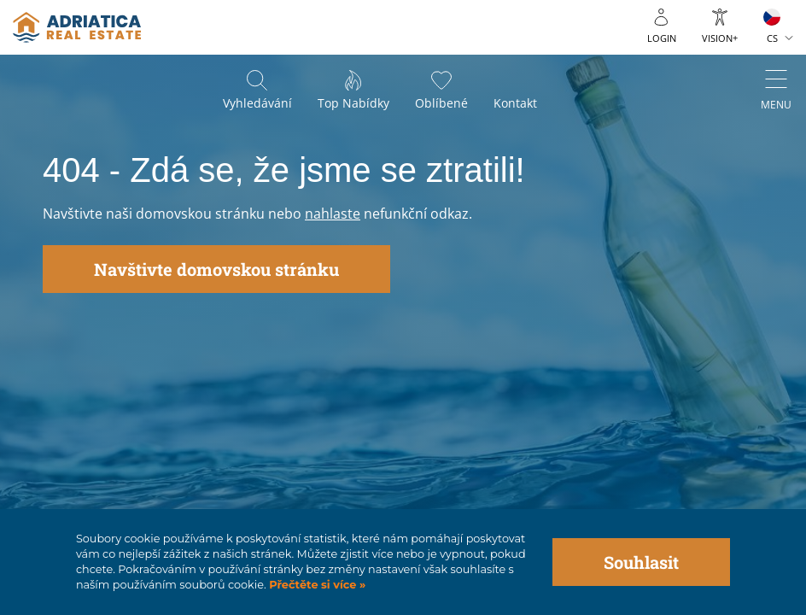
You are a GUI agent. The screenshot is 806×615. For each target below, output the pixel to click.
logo (77, 27)
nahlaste (332, 213)
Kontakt (515, 103)
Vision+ (720, 38)
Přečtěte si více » (316, 584)
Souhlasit (641, 562)
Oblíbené (441, 103)
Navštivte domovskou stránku (216, 269)
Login (661, 38)
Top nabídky (353, 103)
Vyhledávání (257, 103)
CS (772, 38)
